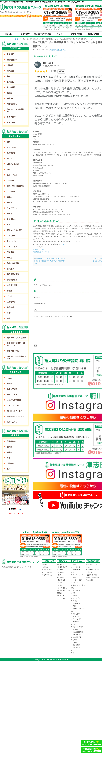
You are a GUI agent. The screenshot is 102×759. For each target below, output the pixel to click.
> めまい (74, 650)
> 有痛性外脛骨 (76, 637)
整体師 (9, 447)
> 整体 (59, 575)
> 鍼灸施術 (60, 572)
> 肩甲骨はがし (62, 588)
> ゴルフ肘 (75, 583)
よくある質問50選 (14, 400)
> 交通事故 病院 (91, 575)
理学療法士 (11, 463)
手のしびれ (11, 236)
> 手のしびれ (75, 614)
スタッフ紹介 (12, 389)
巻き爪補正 (11, 117)
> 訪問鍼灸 (60, 577)
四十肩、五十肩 (13, 164)
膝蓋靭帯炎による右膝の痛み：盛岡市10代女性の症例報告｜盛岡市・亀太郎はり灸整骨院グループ (49, 260)
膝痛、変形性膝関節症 (15, 186)
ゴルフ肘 (10, 180)
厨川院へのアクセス (14, 411)
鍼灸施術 (10, 71)
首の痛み (10, 269)
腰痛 (8, 142)
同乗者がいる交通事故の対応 (16, 358)
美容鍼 (9, 93)
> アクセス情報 (47, 572)
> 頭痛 (73, 577)
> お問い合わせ (47, 575)
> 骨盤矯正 (60, 564)
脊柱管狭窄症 (12, 280)
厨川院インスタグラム (40, 249)
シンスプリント (13, 208)
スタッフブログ (13, 405)
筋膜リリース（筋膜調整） (15, 110)
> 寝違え (74, 601)
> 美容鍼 (59, 583)
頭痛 (8, 169)
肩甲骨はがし (12, 104)
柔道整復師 (11, 441)
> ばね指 (74, 642)
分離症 (9, 291)
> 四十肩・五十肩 (77, 575)
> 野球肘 (74, 624)
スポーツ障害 (12, 175)
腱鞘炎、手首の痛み (14, 230)
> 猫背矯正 (60, 585)
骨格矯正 (63, 50)
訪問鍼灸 (10, 82)
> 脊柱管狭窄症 (76, 634)
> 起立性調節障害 (77, 632)
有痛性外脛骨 (12, 285)
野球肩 (9, 202)
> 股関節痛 (75, 621)
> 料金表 (45, 567)
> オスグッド (75, 590)
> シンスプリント (77, 598)
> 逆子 (73, 653)
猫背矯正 (10, 98)
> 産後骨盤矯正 (62, 567)
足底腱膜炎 (11, 307)
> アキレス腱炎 (76, 619)
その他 (50, 50)
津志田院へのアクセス (15, 416)
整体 (8, 76)
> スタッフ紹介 (47, 569)
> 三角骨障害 (75, 645)
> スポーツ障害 (76, 580)
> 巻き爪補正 (61, 595)
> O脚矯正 (60, 569)
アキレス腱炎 (12, 247)
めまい (9, 313)
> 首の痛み (75, 629)
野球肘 (9, 258)
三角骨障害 (11, 302)
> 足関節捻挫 (75, 603)
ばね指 (9, 296)
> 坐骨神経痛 (75, 569)
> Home (44, 564)
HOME (16, 39)
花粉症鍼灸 (11, 87)
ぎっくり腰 (11, 147)
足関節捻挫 (11, 219)
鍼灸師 (9, 452)
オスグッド (11, 191)
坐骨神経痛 (11, 153)
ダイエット (11, 123)
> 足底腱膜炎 (75, 647)
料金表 (9, 383)
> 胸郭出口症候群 (77, 627)
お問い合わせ (12, 422)
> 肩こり (74, 572)
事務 (8, 458)
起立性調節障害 (13, 274)
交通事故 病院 (13, 351)
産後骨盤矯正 (12, 60)
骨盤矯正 (10, 54)
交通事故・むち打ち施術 (16, 338)
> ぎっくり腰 (75, 567)
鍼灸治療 (56, 50)
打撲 (8, 225)
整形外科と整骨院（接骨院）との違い (16, 344)
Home (9, 378)
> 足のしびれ (75, 616)
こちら (62, 244)
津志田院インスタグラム (41, 252)
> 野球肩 (74, 595)
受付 (8, 469)
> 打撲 (73, 606)
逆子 (8, 318)
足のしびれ (11, 241)
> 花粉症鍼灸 (61, 580)
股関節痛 (10, 252)
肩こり (9, 158)
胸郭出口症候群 (13, 263)
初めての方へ (12, 394)
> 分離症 (74, 640)
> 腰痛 (73, 564)
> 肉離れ (74, 593)
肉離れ (9, 197)
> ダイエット (61, 598)
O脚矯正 (10, 65)
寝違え (9, 214)
